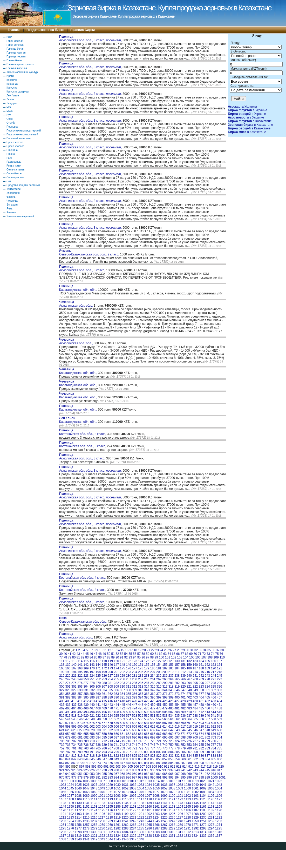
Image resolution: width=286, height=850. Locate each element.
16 (126, 650)
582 (134, 723)
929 (110, 770)
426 (171, 701)
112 (67, 661)
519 (80, 715)
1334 (195, 836)
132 (189, 661)
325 (213, 686)
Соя (8, 181)
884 (164, 763)
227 (110, 675)
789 (80, 752)
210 (171, 672)
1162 (164, 806)
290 (164, 683)
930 (116, 770)
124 (140, 661)
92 (126, 657)
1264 (140, 825)
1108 (70, 799)
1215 (86, 817)
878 (128, 763)
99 (156, 657)
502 (140, 712)
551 (110, 719)
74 (212, 654)
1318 (70, 836)
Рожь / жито (13, 165)
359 (92, 694)
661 (122, 734)
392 (128, 697)
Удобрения (12, 193)
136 (213, 661)
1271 (195, 825)
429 (189, 701)
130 (177, 661)
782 (201, 748)
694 (158, 737)
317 (164, 686)
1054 (140, 788)
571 (67, 723)
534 (171, 715)
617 (183, 726)
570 (61, 723)
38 (222, 650)
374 (183, 694)
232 (140, 675)
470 (110, 708)
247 (67, 679)
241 (195, 675)
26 (170, 650)
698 (183, 737)
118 (104, 661)
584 (146, 723)
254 (110, 679)
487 (213, 708)
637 (140, 730)
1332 (179, 836)
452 (164, 705)
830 (164, 755)
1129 (70, 803)
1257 (86, 825)
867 (61, 763)
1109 (78, 799)
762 (80, 748)
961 (140, 774)
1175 (101, 810)
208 (158, 672)
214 (195, 672)
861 (189, 759)
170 (92, 668)
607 (122, 726)
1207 (187, 814)
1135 (117, 803)
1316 (218, 832)
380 (219, 694)
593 (201, 723)
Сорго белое (14, 173)
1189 (210, 810)
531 (152, 715)
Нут (8, 115)
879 (134, 763)
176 (128, 668)
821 (110, 755)
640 (158, 730)
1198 (117, 814)
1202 (148, 814)
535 (177, 715)
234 (152, 675)
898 (87, 766)
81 (78, 657)
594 (207, 723)
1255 (70, 825)
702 (207, 737)
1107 (62, 799)
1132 (93, 803)
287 (146, 683)
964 (158, 774)
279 (98, 683)
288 (152, 683)
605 (110, 726)
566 (201, 719)
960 (134, 774)
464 (74, 708)
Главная (14, 30)
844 (86, 759)
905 (130, 766)
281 (110, 683)
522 (98, 715)
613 (158, 726)
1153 (93, 806)
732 (61, 745)
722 (164, 741)
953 (92, 774)
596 (219, 723)
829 (158, 755)
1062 (203, 788)
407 (219, 697)
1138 (140, 803)
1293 (203, 828)
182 (164, 668)
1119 (156, 799)
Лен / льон (12, 95)
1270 (187, 825)
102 (173, 657)
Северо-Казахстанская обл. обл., (83, 619)
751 (177, 745)
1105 (210, 796)
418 (122, 701)
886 (177, 763)
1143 (179, 803)
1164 (179, 806)
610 (140, 726)
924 (80, 770)
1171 (70, 810)
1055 (148, 788)
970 (195, 774)
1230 (203, 817)
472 (122, 708)
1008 (109, 781)
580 (122, 723)
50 (108, 654)
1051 (117, 788)
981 (98, 777)
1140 (156, 803)
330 (80, 690)
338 (128, 690)
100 (161, 657)
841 (67, 759)
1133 (101, 803)
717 (134, 741)
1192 (70, 814)
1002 (62, 781)
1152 (86, 806)
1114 (117, 799)
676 (213, 734)
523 (104, 715)
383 (74, 697)
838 (213, 755)
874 (104, 763)
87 (104, 657)
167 (74, 668)
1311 (179, 832)
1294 (210, 828)
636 (134, 730)
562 (177, 719)
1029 (109, 785)
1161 (156, 806)
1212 (62, 817)
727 (195, 741)
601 (86, 726)
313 (140, 686)
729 (207, 741)
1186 (187, 810)
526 (122, 715)
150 (134, 665)
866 (219, 759)
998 (201, 777)
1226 (171, 817)
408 (61, 701)
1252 (210, 821)
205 (140, 672)
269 (201, 679)
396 (152, 697)
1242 (132, 821)
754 (195, 745)
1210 (210, 814)
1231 (210, 817)
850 (122, 759)
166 (67, 668)
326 (219, 686)
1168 (210, 806)
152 (146, 665)
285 (134, 683)
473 (128, 708)
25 (165, 650)
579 (116, 723)
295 (195, 683)
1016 (171, 781)
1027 (93, 785)
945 (207, 770)
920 (221, 766)
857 (164, 759)
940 (177, 770)
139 (67, 665)
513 (207, 712)
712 (104, 741)
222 (80, 675)
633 (116, 730)
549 (98, 719)
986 (128, 777)
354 (61, 694)
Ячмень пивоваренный (20, 216)
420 (134, 701)
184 (177, 668)
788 (74, 752)
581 (128, 723)
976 (67, 777)
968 (183, 774)
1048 (93, 788)
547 (86, 719)
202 (122, 672)
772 (140, 748)
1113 (109, 799)
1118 (148, 799)
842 (74, 759)
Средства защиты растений (23, 185)
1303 (117, 832)
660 (116, 734)
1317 (62, 836)
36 (213, 650)
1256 (78, 825)
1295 (218, 828)
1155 (109, 806)
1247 (171, 821)
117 (98, 661)
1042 (210, 785)
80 (74, 657)
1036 (164, 785)
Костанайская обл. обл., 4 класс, (83, 575)
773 (146, 748)
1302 (109, 832)
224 (92, 675)
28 (178, 650)
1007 (101, 781)
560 (164, 719)
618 (189, 726)
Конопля (11, 79)
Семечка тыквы (15, 169)
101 (167, 657)
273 (61, 683)
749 (164, 745)
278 (92, 683)
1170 (62, 810)
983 (110, 777)
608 (128, 726)
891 (207, 763)
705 (61, 741)
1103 (195, 796)
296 (201, 683)
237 (171, 675)
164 (219, 665)
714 (116, 741)
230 (128, 675)
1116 (132, 799)
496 (104, 712)
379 (213, 694)
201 (116, 672)
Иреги (10, 76)
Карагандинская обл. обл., (78, 288)
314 (146, 686)
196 (86, 672)
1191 (62, 814)
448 (140, 705)
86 (99, 657)
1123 (187, 799)
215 (201, 672)
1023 (62, 785)
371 (164, 694)
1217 (101, 817)
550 (104, 719)
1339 (70, 839)
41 (69, 654)
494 (92, 712)
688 (122, 737)
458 (201, 705)
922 (67, 770)
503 (146, 712)
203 (128, 672)
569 (219, 719)
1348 (140, 839)
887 (183, 763)
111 (61, 661)
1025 (78, 785)
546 (80, 719)
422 (146, 701)
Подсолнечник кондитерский (23, 130)
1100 (171, 796)
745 (140, 745)
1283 (124, 828)
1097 (148, 796)
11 (105, 650)
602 (92, 726)
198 (98, 672)
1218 (109, 817)
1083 (203, 792)
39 (61, 654)
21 (148, 650)
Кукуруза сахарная (17, 91)
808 (195, 752)
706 (67, 741)
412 (86, 701)
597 (61, 726)
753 (189, 745)
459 (207, 705)
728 (201, 741)
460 (213, 705)
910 (160, 766)
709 (86, 741)
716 (128, 741)
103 (179, 657)
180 (152, 668)
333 (98, 690)
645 (189, 730)
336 (116, 690)
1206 (179, 814)
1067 (78, 792)
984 (116, 777)
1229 (195, 817)
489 (61, 712)
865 (213, 759)
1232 (218, 817)
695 (164, 737)
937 (158, 770)
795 (116, 752)
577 (104, 723)
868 (67, 763)
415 (104, 701)
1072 (117, 792)
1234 (70, 821)
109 (216, 657)
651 (61, 734)
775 (158, 748)
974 (219, 774)
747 (152, 745)
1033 (140, 785)
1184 (171, 810)
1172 (78, 810)
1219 (117, 817)
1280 (101, 828)
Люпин (10, 99)
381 (61, 697)
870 (80, 763)
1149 (62, 806)
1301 (101, 832)
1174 (93, 810)
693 (152, 737)
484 (195, 708)
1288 (164, 828)
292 (177, 683)
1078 (164, 792)
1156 (117, 806)
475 (140, 708)
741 (116, 745)
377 (201, 694)
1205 (171, 814)
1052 (124, 788)
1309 (164, 832)
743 (128, 745)
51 (112, 654)
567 (207, 719)
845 (92, 759)
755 (201, 745)
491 (74, 712)
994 (177, 777)
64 (169, 654)
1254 (62, 825)
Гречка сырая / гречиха (20, 64)
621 (207, 726)
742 (122, 745)
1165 (187, 806)
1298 (78, 832)
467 (92, 708)
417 (116, 701)
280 (104, 683)
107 (204, 657)
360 (98, 694)
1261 (117, 825)
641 (164, 730)
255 (116, 679)
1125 (203, 799)
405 (207, 697)
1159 (140, 806)
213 (189, 672)
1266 (156, 825)
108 (210, 657)
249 (80, 679)
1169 (218, 806)
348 (189, 690)
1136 (124, 803)
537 (189, 715)
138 (61, 665)
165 (61, 668)
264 (171, 679)
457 (195, 705)
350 (201, 690)
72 (204, 654)
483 (189, 708)
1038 (179, 785)
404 (201, 697)
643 (177, 730)
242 (201, 675)
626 (74, 730)
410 (74, 701)
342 (152, 690)
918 (209, 766)
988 (140, 777)
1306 (140, 832)
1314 (203, 832)
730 (213, 741)
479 (164, 708)
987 (134, 777)
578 (110, 723)
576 (98, 723)
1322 (101, 836)
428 (183, 701)
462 (61, 708)
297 (207, 683)
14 (118, 650)
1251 (203, 821)
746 (146, 745)
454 (177, 705)
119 (110, 661)
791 (92, 752)
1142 (171, 803)
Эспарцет (12, 204)
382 (67, 697)
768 (116, 748)
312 (134, 686)
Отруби (10, 122)
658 (104, 734)
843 (80, 759)
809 (201, 752)
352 (213, 690)
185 (183, 668)
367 (140, 694)
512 (201, 712)
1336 (210, 836)
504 (152, 712)
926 (92, 770)
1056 (156, 788)
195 (80, 672)
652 (67, 734)
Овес (9, 118)
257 (128, 679)
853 (140, 759)
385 (86, 697)
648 (207, 730)
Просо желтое (14, 142)
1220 (124, 817)
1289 (171, 828)
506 (164, 712)
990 (152, 777)
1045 (70, 788)
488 (219, 708)
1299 (86, 832)
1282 (117, 828)
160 (195, 665)
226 (104, 675)
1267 (164, 825)
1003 (70, 781)
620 (201, 726)
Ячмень (11, 212)
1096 (140, 796)
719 (146, 741)
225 (98, 675)
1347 (132, 839)
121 (122, 661)
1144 (187, 803)
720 (152, 741)
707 (74, 741)
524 (110, 715)
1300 (93, 832)
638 (146, 730)
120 (116, 661)
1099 (164, 796)
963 (152, 774)
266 (183, 679)
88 (108, 657)
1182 (156, 810)
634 (122, 730)
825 (134, 755)
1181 (148, 810)
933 (134, 770)
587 (164, 723)
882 (152, 763)
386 (92, 697)
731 (219, 741)
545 (74, 719)
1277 (78, 828)
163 (213, 665)
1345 (117, 839)
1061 (195, 788)
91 (121, 657)
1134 (109, 803)
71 (199, 654)
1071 (109, 792)
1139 (148, 803)
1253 (218, 821)
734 (74, 745)
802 (158, 752)
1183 (164, 810)
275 (74, 683)
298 (213, 683)
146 (110, 665)
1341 (86, 839)
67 (182, 654)
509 (183, 712)
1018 (187, 781)
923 (74, 770)
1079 (171, 792)
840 (61, 759)
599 (74, 726)
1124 (195, 799)
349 (195, 690)
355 (67, 694)
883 (158, 763)
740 (110, 745)
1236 (86, 821)
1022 (218, 781)
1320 (86, 836)
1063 (210, 788)
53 (121, 654)
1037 (171, 785)
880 (140, 763)
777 (171, 748)
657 (98, 734)
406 (213, 697)
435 (61, 705)
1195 (93, 814)
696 (171, 737)
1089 (86, 796)
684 (98, 737)
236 (164, 675)
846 (98, 759)
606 (116, 726)
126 (152, 661)
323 (201, 686)
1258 (93, 825)
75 (217, 654)
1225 (164, 817)
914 (184, 766)
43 (78, 654)
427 (177, 701)
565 (195, 719)
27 (174, 650)
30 (187, 650)
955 (104, 774)
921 (61, 770)
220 (67, 675)
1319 (78, 836)
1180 (140, 810)
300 (61, 686)
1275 (62, 828)
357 (80, 694)
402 (189, 697)
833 (183, 755)
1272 (203, 825)
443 (110, 705)
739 (104, 745)
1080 (179, 792)
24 (161, 650)
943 (195, 770)
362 (110, 694)
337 (122, 690)
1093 (117, 796)
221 (74, 675)
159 (189, 665)
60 (152, 654)
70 (195, 654)
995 (183, 777)
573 (80, 723)
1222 (140, 817)
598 (67, 726)
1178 (124, 810)
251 (92, 679)
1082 (195, 792)
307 (104, 686)
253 (104, 679)
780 (189, 748)
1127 (218, 799)
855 (152, 759)
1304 (124, 832)
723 (171, 741)
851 (128, 759)
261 (152, 679)
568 (213, 719)
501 (134, 712)
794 (110, 752)
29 (183, 650)
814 (67, 755)
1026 (86, 785)
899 (94, 766)
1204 (164, 814)
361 (104, 694)
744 (134, 745)
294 (189, 683)
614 (164, 726)
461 (219, 705)
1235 (78, 821)
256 (122, 679)
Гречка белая (14, 60)
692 (146, 737)
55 (130, 654)
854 (146, 759)
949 (67, 774)
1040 (195, 785)
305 (92, 686)
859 (177, 759)
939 (171, 770)
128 (164, 661)
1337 (218, 836)
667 (158, 734)
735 (80, 745)
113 (74, 661)
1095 (132, 796)
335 (110, 690)
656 (92, 734)
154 (158, 665)
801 (152, 752)
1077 (156, 792)
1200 (132, 814)
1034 (148, 785)
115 (86, 661)
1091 (101, 796)
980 (92, 777)
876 (116, 763)
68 (186, 654)
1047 (86, 788)
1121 (171, 799)
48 (99, 654)
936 (152, 770)
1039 (187, 785)
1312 (187, 832)
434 (219, 701)
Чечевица (12, 200)
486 (207, 708)
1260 (109, 825)
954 (98, 774)
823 (122, 755)
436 (67, 705)
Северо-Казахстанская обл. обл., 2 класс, (89, 252)
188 (201, 668)
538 (195, 715)
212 (183, 672)
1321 (93, 836)
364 (122, 694)
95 (139, 657)
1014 (156, 781)
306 (98, 686)
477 (152, 708)
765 (98, 748)
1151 (78, 806)
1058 (171, 788)
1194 (86, 814)
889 (195, 763)
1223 (148, 817)
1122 (179, 799)
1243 (140, 821)
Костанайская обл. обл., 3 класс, (83, 432)
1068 (86, 792)
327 (61, 690)
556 (140, 719)
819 (98, 755)
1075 (140, 792)
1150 (70, 806)
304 (86, 686)
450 (152, 705)
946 (213, 770)
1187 (195, 810)
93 (130, 657)
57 (139, 654)
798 (134, 752)
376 (195, 694)
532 (158, 715)
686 (110, 737)
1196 (101, 814)
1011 (132, 781)
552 (116, 719)
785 (219, 748)
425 (164, 701)
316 (158, 686)
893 (219, 763)
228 (116, 675)
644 (183, 730)
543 (61, 719)
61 (156, 654)
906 (136, 766)
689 (128, 737)
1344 (109, 839)
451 (158, 705)
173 (110, 668)
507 (171, 712)
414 (98, 701)
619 (195, 726)
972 (207, 774)
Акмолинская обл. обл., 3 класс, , (90, 38)
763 (86, 748)
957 (116, 774)
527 (128, 715)
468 (98, 708)
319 (177, 686)
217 (213, 672)
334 (104, 690)
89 (112, 657)
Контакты (114, 846)
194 (74, 672)
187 (195, 668)
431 (201, 701)
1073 (124, 792)
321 (189, 686)
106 (197, 657)
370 (158, 694)
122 (128, 661)
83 (86, 657)
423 (152, 701)
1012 (140, 781)
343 (158, 690)
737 (92, 745)
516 (61, 715)
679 (67, 737)
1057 (164, 788)
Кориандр (12, 83)
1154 (101, 806)
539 (201, 715)
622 (213, 726)
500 (128, 712)
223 (86, 675)
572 (74, 723)
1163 (171, 806)
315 (152, 686)
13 (113, 650)
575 (92, 723)
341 (146, 690)
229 (122, 675)
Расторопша (13, 161)
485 (201, 708)
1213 (70, 817)
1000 (214, 777)
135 (207, 661)
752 (183, 745)
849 (116, 759)
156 (171, 665)
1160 (148, 806)
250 (86, 679)
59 (147, 654)
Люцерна (11, 103)
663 (134, 734)
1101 (179, 796)
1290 (179, 828)
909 (154, 766)
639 (152, 730)
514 (213, 712)
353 (219, 690)
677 (219, 734)
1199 (124, 814)
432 (207, 701)
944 (201, 770)
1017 (179, 781)
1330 (164, 836)
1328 (148, 836)
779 (183, 748)
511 (195, 712)
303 (80, 686)
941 (183, 770)
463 (67, 708)
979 (86, 777)
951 (80, 774)
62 (160, 654)
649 (213, 730)
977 (74, 777)
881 (146, 763)
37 (217, 650)
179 (146, 668)
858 (171, 759)
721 (158, 741)
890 (201, 763)
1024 (70, 785)
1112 (101, 799)
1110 (86, 799)
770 (128, 748)
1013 (148, 781)
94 (134, 657)
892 (213, 763)
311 (128, 686)
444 (116, 705)
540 (207, 715)
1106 (218, 796)
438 (80, 705)
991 (158, 777)
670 (177, 734)
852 (134, 759)
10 (100, 650)
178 (140, 668)
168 (80, 668)
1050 (109, 788)
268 (195, 679)
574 (86, 723)
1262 (124, 825)
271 (213, 679)
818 (92, 755)
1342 (93, 839)
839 (219, 755)
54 (126, 654)
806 (183, 752)
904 (124, 766)
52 (117, 654)
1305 (132, 832)
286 (140, 683)
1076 (148, 792)
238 (177, 675)
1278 (86, 828)
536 (183, 715)
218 (219, 672)
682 (86, 737)
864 (207, 759)
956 (110, 774)
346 (177, 690)
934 (140, 770)
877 (122, 763)
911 (166, 766)
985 (122, 777)
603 (98, 726)
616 (177, 726)
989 (146, 777)
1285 (140, 828)
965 (164, 774)
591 (189, 723)
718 (140, 741)
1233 (62, 821)
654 (80, 734)
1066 (70, 792)
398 (164, 697)
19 (139, 650)
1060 (187, 788)
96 (143, 657)
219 (61, 675)
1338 (62, 839)
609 (134, 726)
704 (219, 737)
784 (213, 748)
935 (146, 770)
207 (152, 672)
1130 (78, 803)
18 (135, 650)
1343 (101, 839)
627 (80, 730)
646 (195, 730)
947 (219, 770)
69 (191, 654)
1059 (179, 788)
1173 (86, 810)
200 (110, 672)
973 (213, 774)
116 (92, 661)
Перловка (12, 126)
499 (122, 712)
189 (207, 668)
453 (171, 705)
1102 (187, 796)
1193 (78, 814)
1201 (140, 814)
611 (146, 726)
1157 (124, 806)
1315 (210, 832)
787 (67, 752)
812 (219, 752)
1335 (203, 836)
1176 (109, 810)
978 (80, 777)
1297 (70, 832)
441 (98, 705)
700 (195, 737)
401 (183, 697)
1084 (210, 792)
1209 (203, 814)
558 (152, 719)
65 (173, 654)
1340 (78, 839)
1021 (210, 781)
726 (189, 741)
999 (207, 777)
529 (140, 715)
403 (195, 697)
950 (74, 774)
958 (122, 774)
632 (110, 730)
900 (100, 766)
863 (201, 759)
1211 (218, 814)
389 (110, 697)
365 (128, 694)
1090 (93, 796)
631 (104, 730)
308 (110, 686)
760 (67, 748)
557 (146, 719)
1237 (93, 821)
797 (128, 752)
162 (207, 665)
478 (158, 708)
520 (86, 715)
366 (134, 694)
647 (201, 730)
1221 (132, 817)
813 (61, 755)
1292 (195, 828)
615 (171, 726)
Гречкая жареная (16, 68)
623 (219, 726)
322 (195, 686)
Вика (9, 37)
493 (86, 712)
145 (104, 665)
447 (134, 705)
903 (118, 766)
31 (191, 650)
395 (146, 697)
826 (140, 755)
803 (164, 752)
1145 (195, 803)
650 (219, 730)
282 (116, 683)
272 (219, 679)
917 (203, 766)
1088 (78, 796)
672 (189, 734)
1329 (156, 836)
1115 (124, 799)
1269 (179, 825)
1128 (62, 803)
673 (195, 734)
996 (189, 777)
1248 (179, 821)
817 (86, 755)
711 (98, 741)
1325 (124, 836)
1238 (101, 821)
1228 (187, 817)
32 (196, 650)
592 (195, 723)
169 (86, 668)
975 (61, 777)
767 (110, 748)
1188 (203, 810)
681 (80, 737)
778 (177, 748)
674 (201, 734)
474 (134, 708)
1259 (101, 825)
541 (213, 715)
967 (177, 774)
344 (164, 690)
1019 (195, 781)
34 (204, 650)
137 (219, 661)
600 (80, 726)
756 (207, 745)
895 (67, 766)
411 (80, 701)
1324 (117, 836)
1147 (210, 803)
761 (74, 748)
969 (189, 774)
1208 (195, 814)
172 (104, 668)
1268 (171, 825)
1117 (140, 799)
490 (67, 712)
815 (74, 755)
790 (86, 752)
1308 (156, 832)
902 (112, 766)
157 (177, 665)
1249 (187, 821)
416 (110, 701)
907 (142, 766)
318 (171, 686)
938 (164, 770)
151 (140, 665)
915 (191, 766)
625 (67, 730)
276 (80, 683)
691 (140, 737)
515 (219, 712)
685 (104, 737)
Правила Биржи (82, 30)
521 (92, 715)
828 (152, 755)
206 (146, 672)
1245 (156, 821)
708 (80, 741)
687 (116, 737)
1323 (109, 836)
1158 (132, 806)
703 (213, 737)
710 (92, 741)
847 (104, 759)
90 (117, 657)
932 (128, 770)
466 (86, 708)
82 (82, 657)
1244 (148, 821)
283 (122, 683)
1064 (218, 788)
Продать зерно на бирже (45, 30)
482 (183, 708)
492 (80, 712)
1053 (132, 788)
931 (122, 770)
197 (92, 672)
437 (74, 705)
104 (185, 657)
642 (171, 730)
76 (221, 654)
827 (146, 755)
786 (61, 752)
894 (61, 766)
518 (74, 715)
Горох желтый (14, 40)
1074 (132, 792)
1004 (78, 781)
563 (183, 719)
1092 (109, 796)
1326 (132, 836)
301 (67, 686)
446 (128, 705)
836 (201, 755)
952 (86, 774)
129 (171, 661)
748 (158, 745)
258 (134, 679)
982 (104, 777)
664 (140, 734)
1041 (203, 785)
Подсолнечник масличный (22, 134)
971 (201, 774)
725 (183, 741)
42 (74, 654)
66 (178, 654)
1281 (109, 828)
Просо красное (15, 146)
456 (189, 705)
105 (191, 657)
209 (164, 672)
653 (74, 734)
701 (201, 737)
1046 (78, 788)
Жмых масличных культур (22, 72)
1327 (140, 836)
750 (171, 745)
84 (91, 657)
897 (81, 766)
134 (201, 661)
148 (122, 665)
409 (67, 701)
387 (98, 697)
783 (207, 748)
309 (116, 686)
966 (171, 774)
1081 (187, 792)
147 (116, 665)
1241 (124, 821)
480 (171, 708)
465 (80, 708)
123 (134, 661)
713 (110, 741)
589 (177, 723)
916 (197, 766)
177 (134, 668)
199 (104, 672)
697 (177, 737)
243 (207, 675)
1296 (62, 832)
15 (122, 650)
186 (189, 668)
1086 (62, 796)
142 (86, 665)
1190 (218, 810)
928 (104, 770)
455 (183, 705)
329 (74, 690)
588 (171, 723)
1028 (101, 785)
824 (128, 755)
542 (219, 715)
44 (82, 654)
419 (128, 701)
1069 (93, 792)
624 (61, 730)
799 (140, 752)
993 (171, 777)
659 (110, 734)
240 (189, 675)
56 (134, 654)
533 (164, 715)
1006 (93, 781)
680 (74, 737)
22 (152, 650)
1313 (195, 832)
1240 (117, 821)
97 (147, 657)
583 (140, 723)
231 (134, 675)
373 (177, 694)
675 (207, 734)
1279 (93, 828)
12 (109, 650)
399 (171, 697)
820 (104, 755)
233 (146, 675)
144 (98, 665)
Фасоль (11, 196)
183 (171, 668)
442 (104, 705)
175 (122, 668)
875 (110, 763)
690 (134, 737)
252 (98, 679)
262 (158, 679)
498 (116, 712)
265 (177, 679)
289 (158, 683)
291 (171, 683)
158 (183, 665)
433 (213, 701)
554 (128, 719)
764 (92, 748)
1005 (86, 781)
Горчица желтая (16, 52)
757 (213, 745)
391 (122, 697)
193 (67, 672)
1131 (86, 803)
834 (189, 755)
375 (189, 694)
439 (86, 705)
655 (86, 734)
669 (171, 734)
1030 (117, 785)
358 (86, 694)
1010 (124, 781)
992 (164, 777)
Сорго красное (15, 177)
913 (178, 766)
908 (148, 766)
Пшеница (12, 150)
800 (146, 752)
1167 (203, 806)
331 (86, 690)
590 (183, 723)
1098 (156, 796)
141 (80, 665)
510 (189, 712)
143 (92, 665)
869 (74, 763)
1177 (117, 810)
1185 (179, 810)
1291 (187, 828)
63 (165, 654)
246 (61, 679)
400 (177, 697)
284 (128, 683)
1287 (156, 828)
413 (92, 701)
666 (152, 734)
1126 (210, 799)
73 (208, 654)
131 (183, 661)
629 (92, 730)
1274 (218, 825)
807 (189, 752)
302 (74, 686)
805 (177, 752)
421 (140, 701)
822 (116, 755)
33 (200, 650)
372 (171, 694)
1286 (148, 828)
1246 (164, 821)
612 (152, 726)
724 (177, 741)
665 (146, 734)
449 (146, 705)
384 (80, 697)
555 (134, 719)
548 (92, 719)
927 (98, 770)
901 (105, 766)
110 (222, 657)
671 (183, 734)
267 (189, 679)
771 (134, 748)
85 (95, 657)
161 (201, 665)
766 (104, 748)
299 (219, 683)
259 (140, 679)
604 (104, 726)
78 (65, 657)
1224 (156, 817)
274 (67, 683)
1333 (187, 836)
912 (172, 766)
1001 (222, 777)
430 (195, 701)
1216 (93, 817)
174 (116, 668)
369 (152, 694)
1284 (132, 828)
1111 (93, 799)
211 (177, 672)
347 (183, 690)
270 (207, 679)
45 (86, 654)
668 (164, 734)
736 (86, 745)
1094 (124, 796)
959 (128, 774)
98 (152, 657)
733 (67, 745)
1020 (203, 781)
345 (171, 690)
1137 (132, 803)
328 (67, 690)
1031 (124, 785)
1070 (101, 792)
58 (143, 654)
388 (104, 697)
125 (146, 661)
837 (207, 755)
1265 (148, 825)
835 (195, 755)
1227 (179, 817)
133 (195, 661)
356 (74, 694)
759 (61, 748)
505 (158, 712)
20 (144, 650)
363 (116, 694)
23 (157, 650)
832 (177, 755)
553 (122, 719)
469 (104, 708)
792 (98, 752)
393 (134, 697)
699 (189, 737)
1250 (195, 821)
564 (189, 719)
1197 (109, 814)
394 (140, 697)
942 (189, 770)
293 (183, 683)
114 (80, 661)
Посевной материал (18, 138)
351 (207, 690)
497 (110, 712)
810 (207, 752)
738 (98, 745)
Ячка (9, 208)
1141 (164, 803)
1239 (109, 821)
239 (183, 675)
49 (104, 654)
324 (207, 686)
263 (164, 679)
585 (152, 723)
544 (67, 719)
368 (146, 694)
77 (61, 657)
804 (171, 752)
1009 (117, 781)
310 (122, 686)
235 (158, 675)
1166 (195, 806)
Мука (9, 111)
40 (65, 654)
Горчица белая (15, 48)
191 (219, 668)
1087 (70, 796)
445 (122, 705)
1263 (132, 825)
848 (110, 759)
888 (189, 763)
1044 (62, 788)
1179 (132, 810)
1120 (164, 799)
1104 (203, 796)
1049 (101, 788)
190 (213, 668)
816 (80, 755)
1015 (164, 781)
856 (158, 759)
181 (158, 668)
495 (98, 712)
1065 (62, 792)
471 (116, 708)
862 (195, 759)
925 (86, 770)
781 (195, 748)
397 (158, 697)
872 (92, 763)
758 (219, 745)
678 (61, 737)
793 (104, 752)
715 (122, 741)
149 (128, 665)
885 (171, 763)
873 (98, 763)
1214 (78, 817)
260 (146, 679)
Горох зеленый (15, 44)
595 (213, 723)
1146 (203, 803)
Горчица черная (15, 56)
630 (98, 730)
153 (152, 665)
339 (134, 690)
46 (91, 654)
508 (177, 712)
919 (215, 766)
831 (171, 755)
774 (152, 748)
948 (61, 774)
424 (158, 701)
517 (67, 715)
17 (131, 650)
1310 (171, 832)
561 (171, 719)
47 (95, 654)
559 (158, 719)
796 (122, 752)
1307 (148, 832)
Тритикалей (13, 189)
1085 (218, 792)
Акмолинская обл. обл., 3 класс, (82, 268)
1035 (156, 785)
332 (92, 690)
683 (92, 737)
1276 (70, 828)
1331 (171, 836)
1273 (210, 825)
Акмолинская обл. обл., (76, 303)
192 (61, 672)
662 (128, 734)
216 (207, 672)
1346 (124, 839)
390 (116, 697)
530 (146, 715)
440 (92, 705)
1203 (156, 814)
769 (122, 748)
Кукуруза (11, 87)
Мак (8, 107)
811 (213, 752)
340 (140, 690)
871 (86, 763)
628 (86, 730)
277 (86, 683)
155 (164, 665)
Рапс (9, 157)
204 (134, 672)
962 (146, 774)
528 (134, 715)
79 (69, 657)
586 (158, 723)
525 (116, 715)
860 (183, 759)
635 (128, 730)
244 (213, 675)
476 (146, 708)
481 (177, 708)
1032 (132, 785)
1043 (218, 785)
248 (74, 679)
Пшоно (10, 154)
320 (183, 686)
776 (164, 748)
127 (158, 661)
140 (74, 665)
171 (98, 668)
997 (195, 777)
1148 (218, 803)
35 (209, 650)
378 (207, 694)
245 (219, 675)
